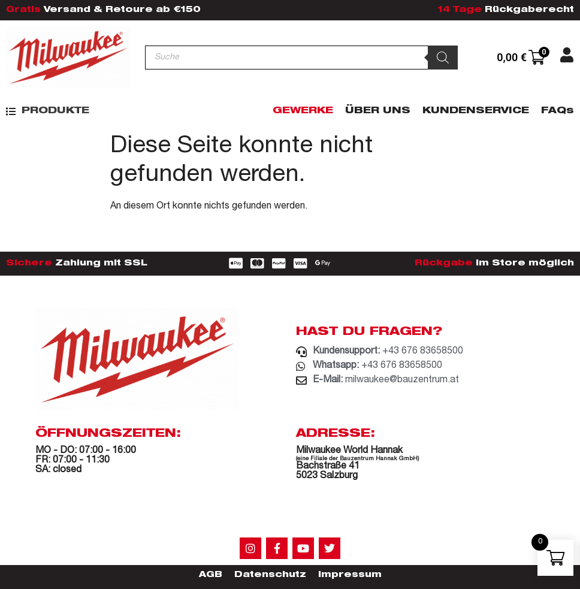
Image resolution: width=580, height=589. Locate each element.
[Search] (443, 58)
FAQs (557, 111)
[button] (47, 111)
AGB (210, 575)
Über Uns (377, 111)
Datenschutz (270, 575)
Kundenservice (475, 111)
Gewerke (303, 111)
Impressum (350, 575)
